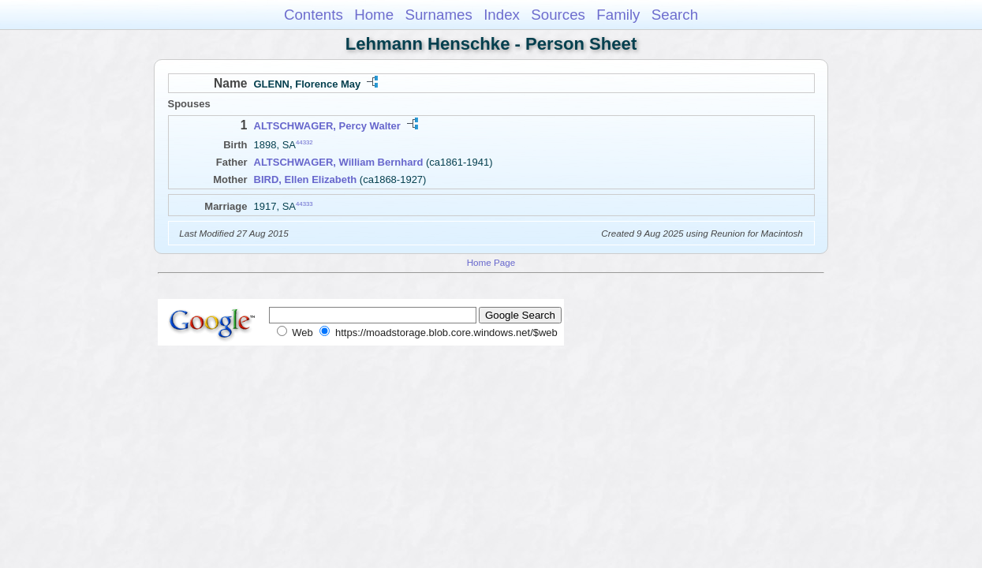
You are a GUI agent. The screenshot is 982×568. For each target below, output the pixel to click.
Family (618, 14)
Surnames (438, 14)
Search (675, 14)
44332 (304, 142)
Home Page (491, 262)
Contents (313, 14)
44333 (304, 203)
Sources (558, 14)
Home (374, 14)
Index (502, 14)
